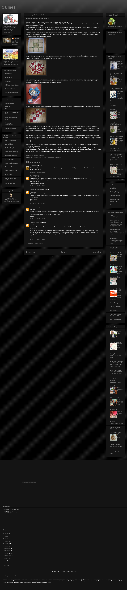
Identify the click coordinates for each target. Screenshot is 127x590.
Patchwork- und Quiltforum (115, 200)
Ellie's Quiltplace (115, 306)
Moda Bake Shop (115, 319)
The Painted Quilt (115, 433)
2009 (6, 543)
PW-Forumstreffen (45, 22)
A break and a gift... (119, 345)
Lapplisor (33, 165)
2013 (6, 533)
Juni (5, 563)
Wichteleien (51, 157)
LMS (111, 215)
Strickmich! (113, 104)
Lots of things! (114, 217)
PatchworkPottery (115, 398)
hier (77, 29)
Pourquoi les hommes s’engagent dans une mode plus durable (116, 224)
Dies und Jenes (34, 222)
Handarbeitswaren (11, 155)
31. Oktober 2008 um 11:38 (37, 219)
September (7, 555)
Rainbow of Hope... (115, 382)
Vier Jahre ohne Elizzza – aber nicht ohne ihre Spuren (116, 241)
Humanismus (9, 103)
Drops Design (114, 303)
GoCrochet (113, 410)
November (7, 550)
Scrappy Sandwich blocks (120, 256)
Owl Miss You (114, 249)
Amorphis (8, 73)
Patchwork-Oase (10, 167)
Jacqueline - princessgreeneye (115, 123)
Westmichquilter (115, 229)
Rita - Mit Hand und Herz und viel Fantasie (116, 75)
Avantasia (8, 77)
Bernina (112, 422)
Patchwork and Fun (11, 163)
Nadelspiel (113, 238)
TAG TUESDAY (114, 149)
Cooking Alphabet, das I (116, 423)
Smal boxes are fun (120, 389)
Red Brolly (113, 310)
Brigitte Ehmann (54, 32)
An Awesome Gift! (120, 436)
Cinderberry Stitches (116, 361)
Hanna (32, 207)
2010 (6, 541)
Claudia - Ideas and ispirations (116, 165)
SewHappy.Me (114, 221)
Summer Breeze (10, 89)
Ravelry (112, 205)
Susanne (37, 55)
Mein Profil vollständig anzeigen (15, 42)
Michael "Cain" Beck (11, 85)
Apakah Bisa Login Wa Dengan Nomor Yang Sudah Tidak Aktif (116, 364)
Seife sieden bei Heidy (120, 79)
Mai (5, 565)
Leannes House (115, 444)
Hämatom (8, 81)
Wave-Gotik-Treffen (11, 92)
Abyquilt (112, 386)
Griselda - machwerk (116, 137)
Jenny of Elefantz (115, 342)
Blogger (75, 571)
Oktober (6, 553)
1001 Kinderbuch (10, 140)
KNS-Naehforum (115, 196)
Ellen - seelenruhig (116, 154)
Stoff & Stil (8, 174)
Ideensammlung (115, 277)
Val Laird (112, 330)
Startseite (64, 252)
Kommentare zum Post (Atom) (67, 257)
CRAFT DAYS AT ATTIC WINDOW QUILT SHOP (116, 233)
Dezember (7, 548)
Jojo (31, 175)
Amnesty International (9, 123)
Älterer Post (97, 252)
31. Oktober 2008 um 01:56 (37, 172)
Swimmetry (113, 105)
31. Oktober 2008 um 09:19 (37, 186)
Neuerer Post (30, 252)
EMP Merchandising (11, 151)
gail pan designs (115, 427)
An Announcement (115, 150)
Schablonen (56, 56)
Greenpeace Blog (10, 128)
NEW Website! (114, 429)
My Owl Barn (114, 247)
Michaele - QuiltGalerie (113, 110)
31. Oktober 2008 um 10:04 (37, 203)
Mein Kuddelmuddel (36, 189)
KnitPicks (113, 188)
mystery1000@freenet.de (10, 513)
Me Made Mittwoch (116, 61)
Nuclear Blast (9, 159)
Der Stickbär (9, 144)
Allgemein (33, 157)
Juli (5, 560)
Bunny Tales (114, 354)
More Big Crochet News (119, 413)
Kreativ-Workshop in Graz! (120, 140)
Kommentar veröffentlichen (35, 243)
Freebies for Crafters (116, 253)
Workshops (58, 157)
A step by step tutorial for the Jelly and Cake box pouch (116, 373)
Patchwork (39, 157)
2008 (6, 546)
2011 (6, 538)
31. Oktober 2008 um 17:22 (37, 240)
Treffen (45, 157)
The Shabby (113, 265)
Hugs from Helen (115, 370)
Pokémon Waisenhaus (12, 201)
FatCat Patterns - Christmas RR (115, 315)
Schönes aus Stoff (11, 171)
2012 (6, 536)
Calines (8, 7)
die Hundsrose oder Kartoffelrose (120, 129)
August (6, 558)
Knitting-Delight (115, 192)
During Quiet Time (116, 289)
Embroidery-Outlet (11, 148)
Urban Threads (10, 183)
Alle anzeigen (121, 179)
